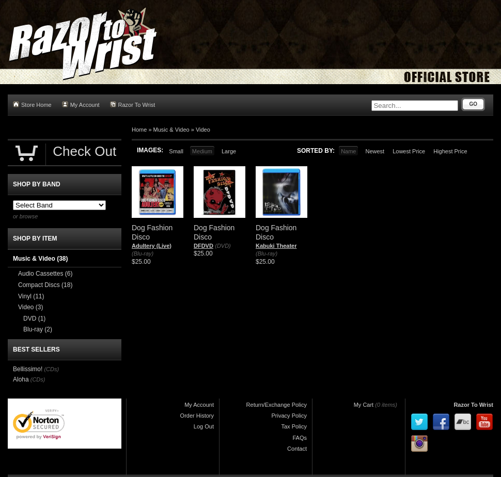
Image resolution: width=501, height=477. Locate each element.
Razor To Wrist (132, 104)
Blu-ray (37, 329)
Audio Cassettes (45, 273)
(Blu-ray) (142, 253)
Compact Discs (45, 285)
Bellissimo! (27, 369)
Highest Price (450, 151)
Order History (197, 415)
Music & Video (171, 129)
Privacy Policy (289, 415)
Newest (374, 151)
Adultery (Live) (151, 246)
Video (203, 129)
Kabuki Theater (276, 246)
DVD (34, 318)
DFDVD (203, 246)
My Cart (364, 405)
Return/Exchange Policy (276, 405)
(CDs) (51, 369)
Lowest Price (409, 151)
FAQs (299, 438)
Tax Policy (294, 426)
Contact (297, 449)
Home (139, 129)
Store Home (32, 104)
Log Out (204, 426)
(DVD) (223, 246)
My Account (81, 104)
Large (229, 151)
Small (176, 151)
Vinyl (31, 296)
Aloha (21, 379)
